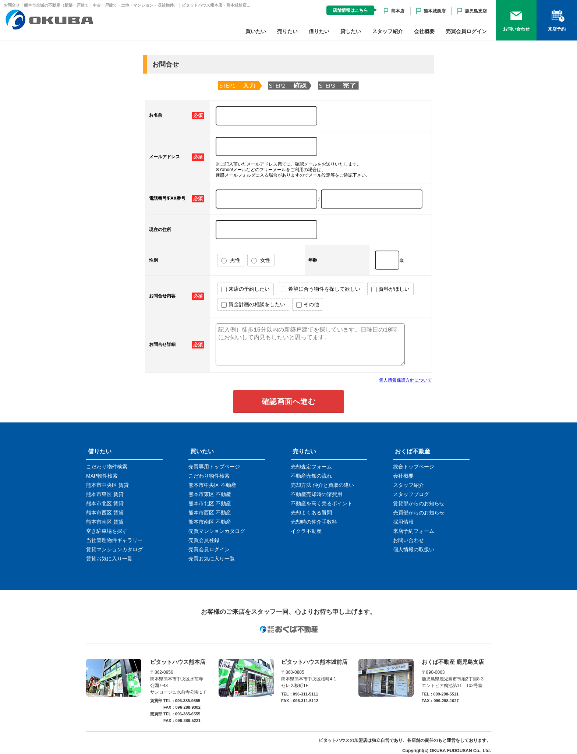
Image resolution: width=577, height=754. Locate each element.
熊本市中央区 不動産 (212, 485)
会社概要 (424, 31)
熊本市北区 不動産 (209, 503)
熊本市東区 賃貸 (105, 494)
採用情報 (403, 522)
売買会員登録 (203, 540)
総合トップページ (413, 467)
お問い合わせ (516, 29)
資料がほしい (390, 289)
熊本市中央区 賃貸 (107, 485)
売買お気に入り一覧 (211, 559)
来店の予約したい (245, 289)
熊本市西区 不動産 (209, 513)
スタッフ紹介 (387, 31)
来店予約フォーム (413, 531)
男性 (230, 260)
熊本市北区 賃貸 (105, 503)
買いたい (255, 31)
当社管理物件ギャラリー (114, 540)
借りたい (319, 31)
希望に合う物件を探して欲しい (320, 289)
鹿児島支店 (476, 11)
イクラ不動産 (306, 531)
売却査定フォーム (311, 467)
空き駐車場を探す (106, 531)
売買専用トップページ (214, 467)
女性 (260, 260)
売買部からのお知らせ (419, 513)
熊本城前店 (435, 11)
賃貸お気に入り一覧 (109, 559)
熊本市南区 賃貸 (105, 522)
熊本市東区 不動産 (209, 494)
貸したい (350, 31)
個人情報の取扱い (413, 549)
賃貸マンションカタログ (114, 549)
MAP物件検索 (102, 476)
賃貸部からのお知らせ (419, 503)
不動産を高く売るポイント (322, 503)
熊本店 (397, 11)
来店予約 (557, 29)
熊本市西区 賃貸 (105, 513)
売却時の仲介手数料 (314, 522)
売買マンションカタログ (216, 531)
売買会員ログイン (466, 31)
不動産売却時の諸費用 (316, 494)
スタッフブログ (411, 494)
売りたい (287, 31)
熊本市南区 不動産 (209, 522)
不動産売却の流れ (311, 476)
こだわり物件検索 (106, 467)
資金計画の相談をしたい (253, 304)
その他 (307, 304)
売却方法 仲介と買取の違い (322, 485)
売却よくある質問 (311, 513)
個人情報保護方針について (405, 380)
